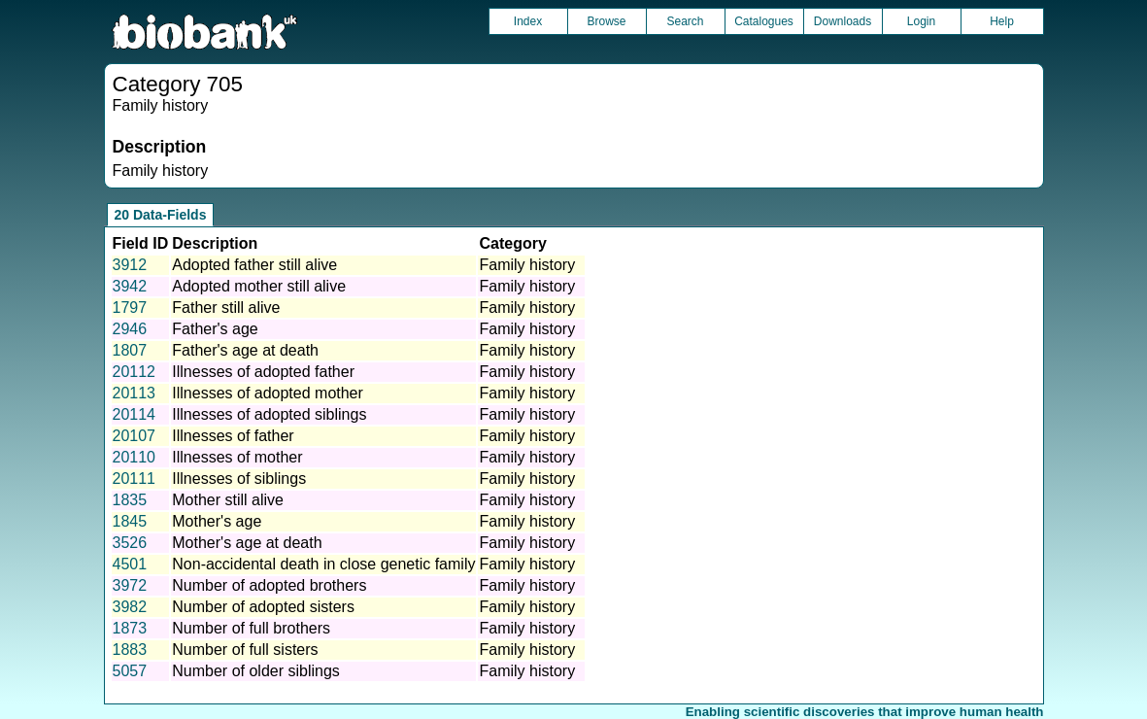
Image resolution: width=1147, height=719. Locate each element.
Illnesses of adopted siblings (269, 414)
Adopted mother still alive (259, 286)
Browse (606, 21)
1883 (130, 649)
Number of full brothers (251, 628)
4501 (130, 564)
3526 (130, 542)
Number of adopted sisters (263, 607)
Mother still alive (228, 500)
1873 (130, 628)
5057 (130, 671)
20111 (134, 478)
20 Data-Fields (161, 215)
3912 (130, 265)
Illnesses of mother (237, 457)
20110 (134, 457)
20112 (134, 371)
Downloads (842, 21)
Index (528, 21)
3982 (130, 607)
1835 (130, 500)
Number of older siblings (256, 671)
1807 (130, 350)
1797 (130, 307)
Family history (527, 265)
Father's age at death (245, 350)
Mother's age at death (246, 542)
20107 (134, 436)
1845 (130, 521)
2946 (130, 329)
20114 (134, 414)
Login (921, 21)
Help (1002, 21)
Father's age (214, 329)
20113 (134, 393)
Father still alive (226, 307)
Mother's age (216, 521)
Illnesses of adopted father (263, 371)
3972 (130, 585)
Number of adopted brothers (269, 585)
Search (684, 21)
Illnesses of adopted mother (267, 393)
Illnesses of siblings (239, 478)
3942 (130, 286)
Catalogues (763, 21)
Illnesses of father (232, 436)
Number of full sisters (245, 649)
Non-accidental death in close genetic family (323, 564)
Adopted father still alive (254, 265)
